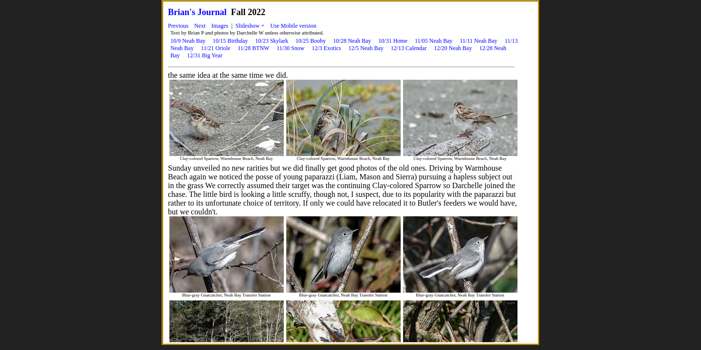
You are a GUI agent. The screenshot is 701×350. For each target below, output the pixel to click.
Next (199, 25)
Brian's (181, 12)
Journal (212, 12)
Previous (178, 25)
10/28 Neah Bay (352, 40)
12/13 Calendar (409, 48)
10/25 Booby (310, 40)
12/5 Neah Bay (366, 48)
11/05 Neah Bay (434, 40)
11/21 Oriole (216, 48)
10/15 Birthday (230, 40)
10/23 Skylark (271, 40)
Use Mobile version (293, 25)
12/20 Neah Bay (453, 48)
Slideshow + (249, 25)
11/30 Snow (290, 48)
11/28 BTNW (253, 48)
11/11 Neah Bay (479, 40)
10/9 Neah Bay (187, 40)
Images (219, 25)
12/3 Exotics (326, 48)
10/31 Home (392, 40)
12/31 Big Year (204, 55)
